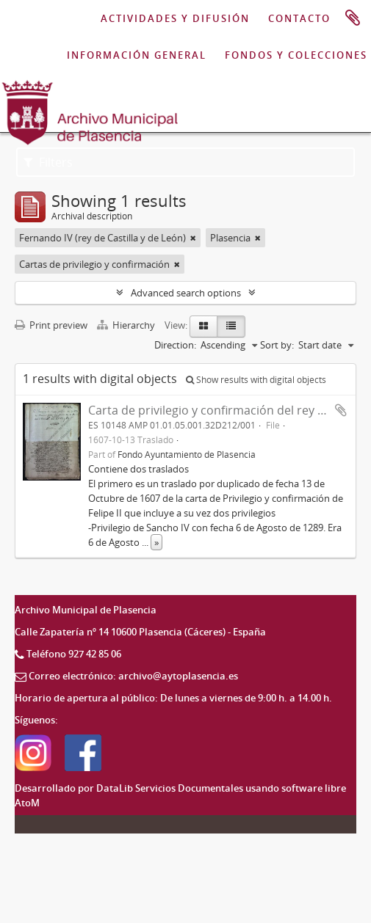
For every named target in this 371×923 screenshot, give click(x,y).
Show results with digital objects (256, 379)
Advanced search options (186, 292)
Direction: (175, 344)
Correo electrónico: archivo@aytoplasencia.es (133, 675)
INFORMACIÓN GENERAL (136, 55)
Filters (48, 162)
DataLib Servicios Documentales (169, 788)
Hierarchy (127, 325)
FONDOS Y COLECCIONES (296, 55)
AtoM (27, 802)
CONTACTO (299, 18)
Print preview (51, 325)
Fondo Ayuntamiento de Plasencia (187, 454)
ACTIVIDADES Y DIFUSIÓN (175, 18)
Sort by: (277, 344)
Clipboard (352, 18)
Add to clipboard (341, 410)
